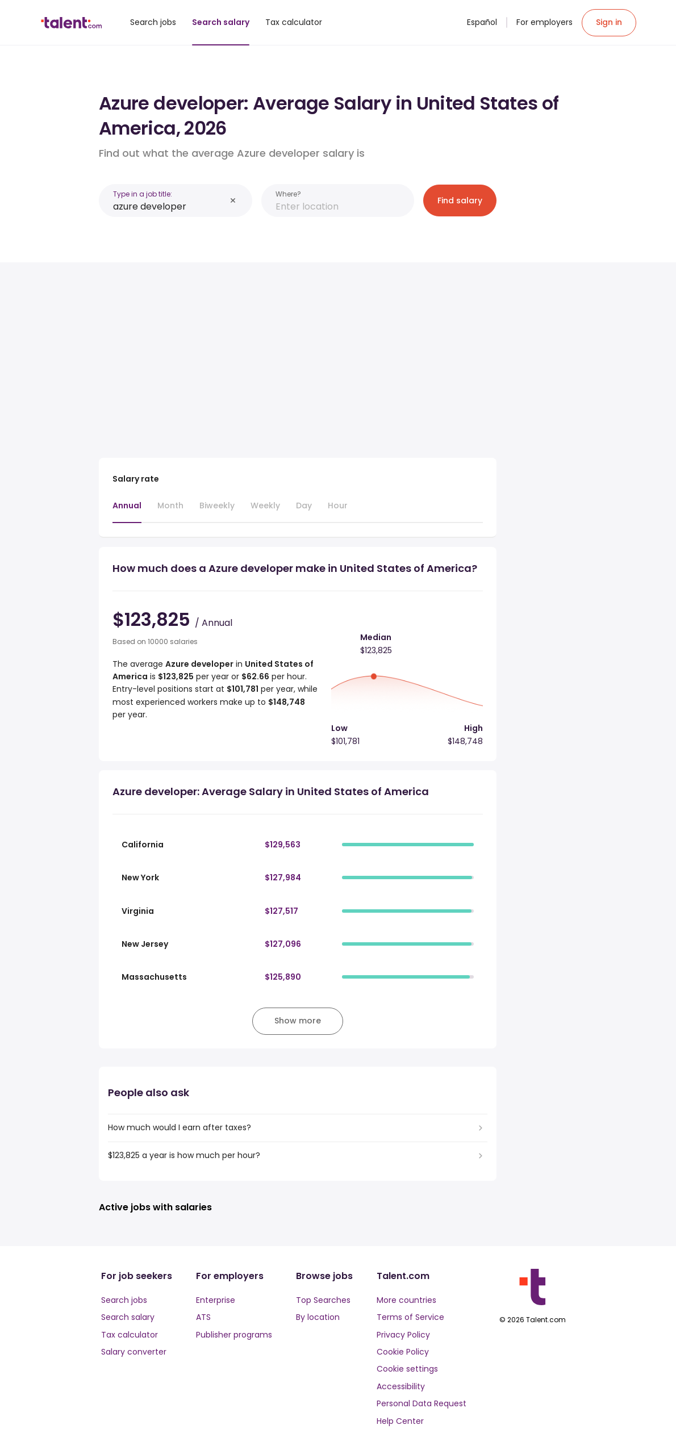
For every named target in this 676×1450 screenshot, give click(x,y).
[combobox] (169, 206)
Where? (288, 194)
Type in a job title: (142, 194)
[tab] (126, 511)
